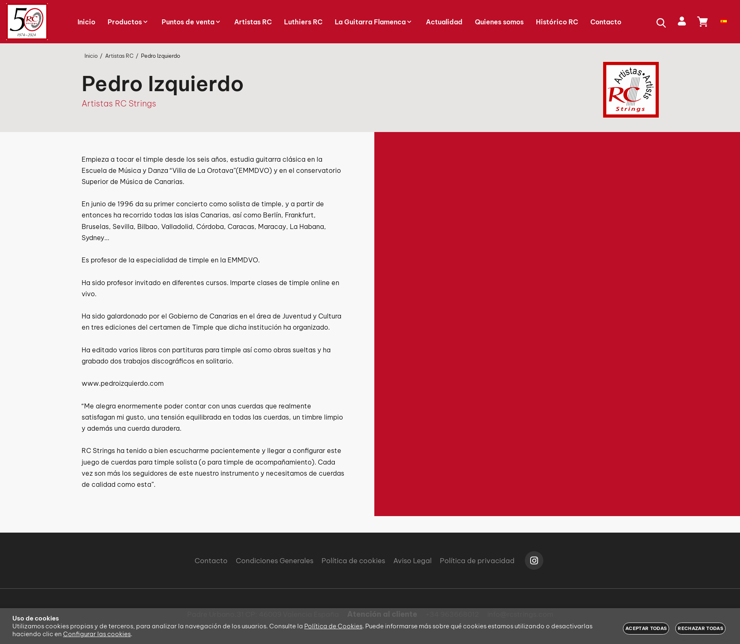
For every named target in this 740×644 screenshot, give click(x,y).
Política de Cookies (333, 626)
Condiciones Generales (274, 560)
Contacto (211, 560)
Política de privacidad (477, 560)
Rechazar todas (700, 628)
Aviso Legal (412, 560)
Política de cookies (353, 560)
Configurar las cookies (97, 634)
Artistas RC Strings (119, 103)
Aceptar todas (646, 628)
